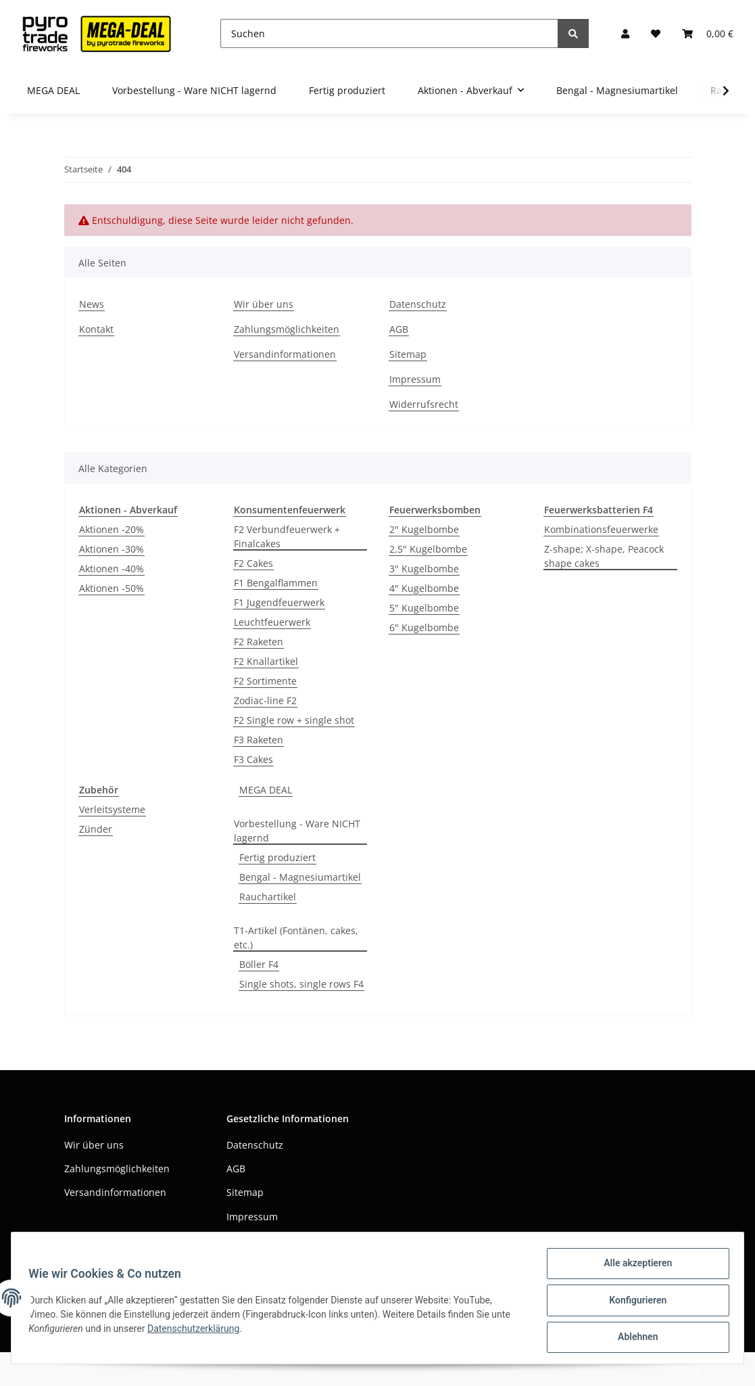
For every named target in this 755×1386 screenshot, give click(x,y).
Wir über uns (263, 304)
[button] (625, 33)
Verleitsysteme (112, 809)
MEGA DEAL (265, 789)
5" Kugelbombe (424, 607)
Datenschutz (417, 304)
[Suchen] (389, 33)
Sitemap (408, 354)
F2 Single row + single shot (294, 720)
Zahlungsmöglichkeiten (286, 329)
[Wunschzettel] (655, 33)
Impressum (415, 379)
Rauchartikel (267, 896)
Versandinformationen (285, 354)
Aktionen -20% (111, 529)
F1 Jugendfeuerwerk (279, 602)
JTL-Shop (684, 1369)
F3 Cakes (253, 759)
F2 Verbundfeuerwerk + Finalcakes (287, 536)
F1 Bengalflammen (276, 582)
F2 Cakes (253, 563)
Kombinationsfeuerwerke (601, 529)
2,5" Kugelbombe (428, 548)
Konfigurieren (633, 1302)
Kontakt (96, 329)
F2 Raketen (258, 641)
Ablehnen (633, 1338)
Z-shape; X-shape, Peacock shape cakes (604, 556)
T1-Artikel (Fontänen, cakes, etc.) (296, 937)
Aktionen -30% (111, 548)
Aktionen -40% (111, 568)
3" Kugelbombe (424, 568)
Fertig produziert (277, 857)
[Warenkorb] (707, 33)
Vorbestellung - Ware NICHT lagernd (297, 830)
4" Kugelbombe (424, 588)
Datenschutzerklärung (198, 1331)
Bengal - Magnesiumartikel (300, 877)
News (91, 304)
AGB (398, 329)
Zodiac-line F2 (265, 700)
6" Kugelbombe (424, 627)
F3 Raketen (258, 739)
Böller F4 (258, 964)
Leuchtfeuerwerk (272, 622)
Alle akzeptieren (633, 1267)
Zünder (95, 829)
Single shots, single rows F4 (301, 983)
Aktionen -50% (111, 588)
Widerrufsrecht (423, 404)
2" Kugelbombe (424, 529)
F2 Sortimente (265, 680)
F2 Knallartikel (266, 661)
